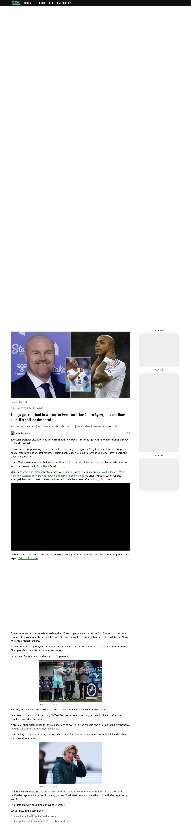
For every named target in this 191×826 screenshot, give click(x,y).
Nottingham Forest (94, 554)
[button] (128, 432)
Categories (65, 3)
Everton (22, 821)
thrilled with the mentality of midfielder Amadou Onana (80, 791)
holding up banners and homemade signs (34, 728)
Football (23, 402)
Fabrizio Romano (28, 558)
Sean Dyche (43, 466)
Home (14, 402)
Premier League (54, 821)
